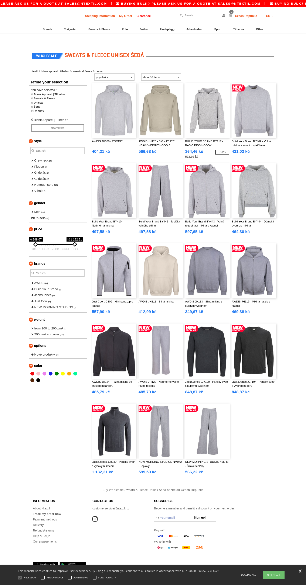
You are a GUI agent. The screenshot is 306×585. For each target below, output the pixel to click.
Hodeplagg (167, 29)
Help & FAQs (41, 525)
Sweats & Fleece (99, 29)
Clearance (143, 16)
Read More (213, 570)
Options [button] (40, 335)
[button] (224, 16)
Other (260, 29)
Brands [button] (39, 253)
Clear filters (57, 117)
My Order (125, 16)
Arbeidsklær (194, 29)
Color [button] (38, 355)
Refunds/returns (43, 520)
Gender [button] (39, 193)
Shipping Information (100, 16)
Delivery (38, 514)
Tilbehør (238, 29)
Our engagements (45, 531)
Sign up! (200, 507)
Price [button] (38, 219)
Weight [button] (39, 309)
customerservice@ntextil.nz (110, 498)
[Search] (198, 15)
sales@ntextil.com (97, 3)
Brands (47, 29)
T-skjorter (70, 29)
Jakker (144, 29)
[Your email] (172, 507)
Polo (125, 29)
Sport (217, 29)
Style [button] (38, 131)
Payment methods (45, 509)
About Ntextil (41, 498)
